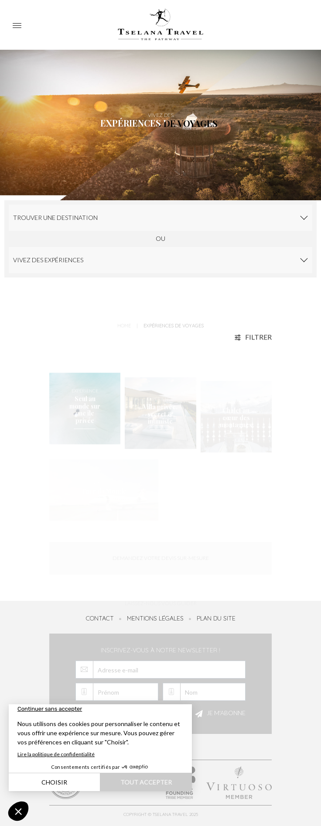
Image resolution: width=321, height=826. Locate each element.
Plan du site (216, 618)
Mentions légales (155, 618)
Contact (100, 618)
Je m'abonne (219, 713)
